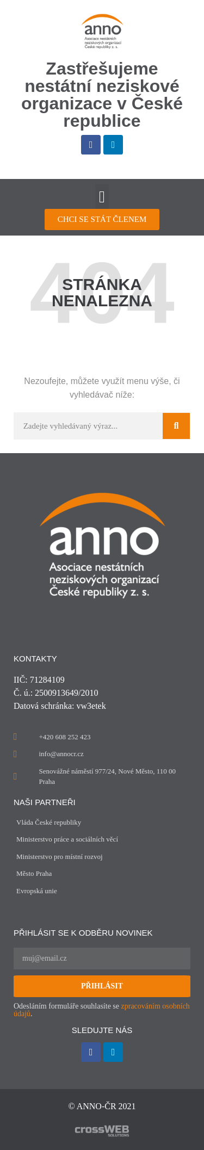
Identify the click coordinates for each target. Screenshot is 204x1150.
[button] (102, 196)
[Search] (176, 426)
